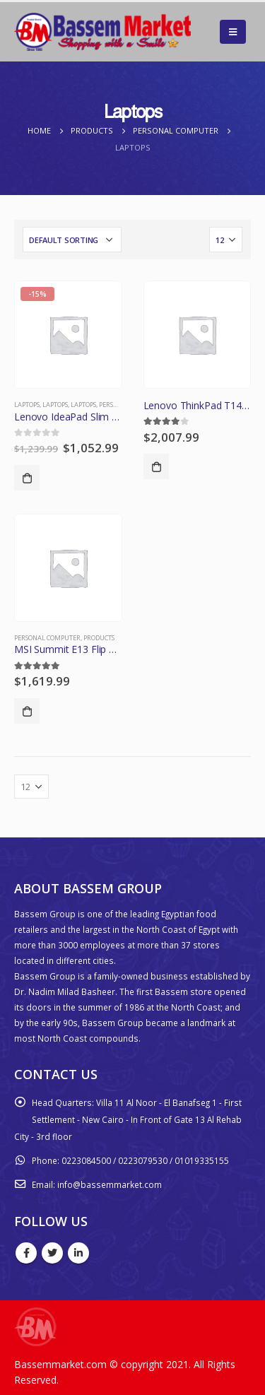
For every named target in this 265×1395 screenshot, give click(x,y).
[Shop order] (72, 239)
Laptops (27, 404)
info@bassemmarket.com (109, 1184)
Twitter (52, 1253)
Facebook (26, 1253)
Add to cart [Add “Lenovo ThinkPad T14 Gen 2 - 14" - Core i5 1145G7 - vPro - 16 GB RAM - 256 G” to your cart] (156, 466)
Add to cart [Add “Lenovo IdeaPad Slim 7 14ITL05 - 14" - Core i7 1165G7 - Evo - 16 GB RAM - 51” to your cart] (27, 477)
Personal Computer (47, 637)
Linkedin (78, 1253)
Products (98, 637)
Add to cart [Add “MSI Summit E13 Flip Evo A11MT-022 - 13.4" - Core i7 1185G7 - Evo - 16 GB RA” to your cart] (27, 711)
